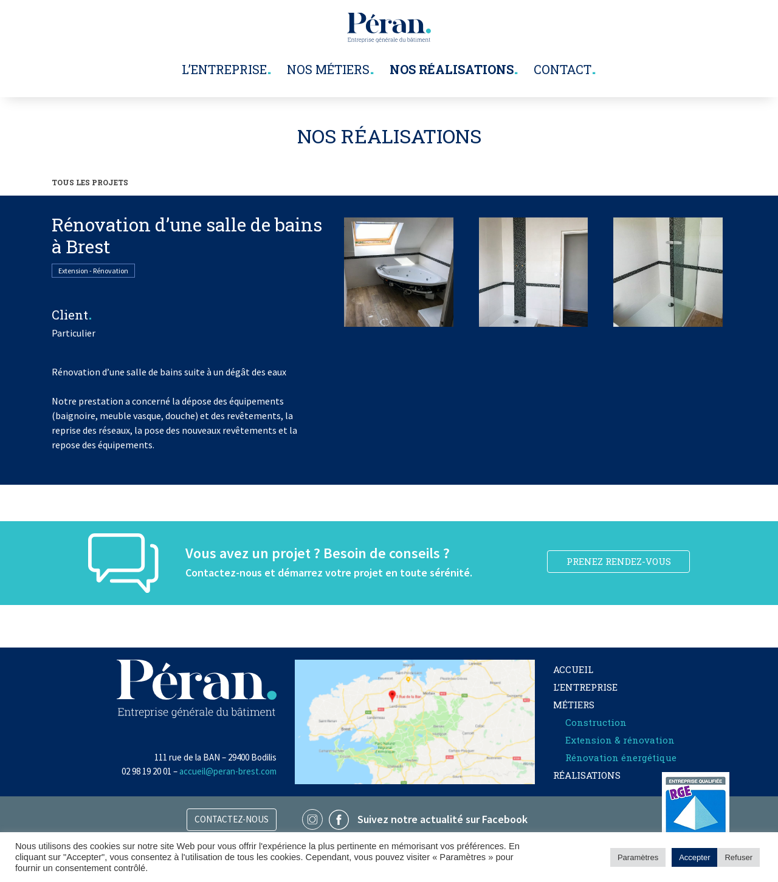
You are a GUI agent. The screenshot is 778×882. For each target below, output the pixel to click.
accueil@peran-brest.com (228, 771)
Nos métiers (328, 69)
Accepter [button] (694, 857)
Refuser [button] (738, 857)
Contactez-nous (231, 819)
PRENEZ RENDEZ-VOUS (618, 561)
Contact (562, 69)
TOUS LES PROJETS (90, 182)
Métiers (573, 705)
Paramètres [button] (638, 857)
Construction (596, 722)
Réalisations (587, 775)
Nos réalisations (452, 69)
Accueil (573, 669)
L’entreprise (224, 69)
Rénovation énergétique (620, 757)
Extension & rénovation (620, 740)
